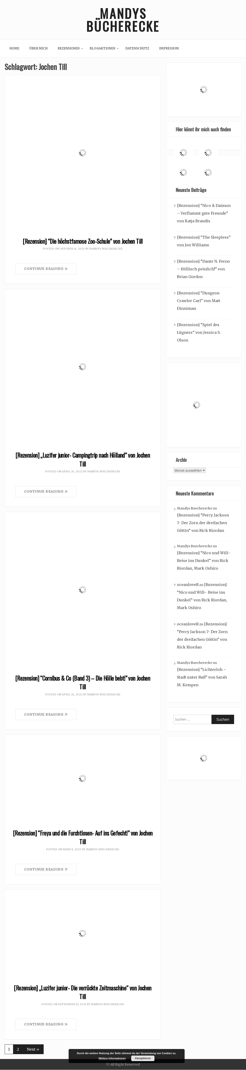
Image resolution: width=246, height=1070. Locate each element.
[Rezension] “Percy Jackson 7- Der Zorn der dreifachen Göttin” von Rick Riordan (203, 523)
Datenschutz (137, 49)
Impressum (169, 49)
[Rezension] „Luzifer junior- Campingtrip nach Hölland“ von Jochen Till (82, 459)
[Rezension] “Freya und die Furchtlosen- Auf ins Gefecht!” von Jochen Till (83, 837)
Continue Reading (46, 269)
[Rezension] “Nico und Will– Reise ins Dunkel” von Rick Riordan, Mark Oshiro (204, 561)
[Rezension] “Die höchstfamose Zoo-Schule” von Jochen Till (82, 241)
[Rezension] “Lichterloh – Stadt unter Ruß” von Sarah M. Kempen (202, 677)
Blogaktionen (102, 49)
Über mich (38, 49)
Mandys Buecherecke (106, 249)
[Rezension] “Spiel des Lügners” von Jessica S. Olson (199, 332)
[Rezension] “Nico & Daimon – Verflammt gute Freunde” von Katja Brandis (204, 213)
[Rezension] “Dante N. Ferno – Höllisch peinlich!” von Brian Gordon (203, 269)
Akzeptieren (143, 1058)
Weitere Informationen (112, 1058)
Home (14, 49)
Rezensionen (69, 49)
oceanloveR (188, 584)
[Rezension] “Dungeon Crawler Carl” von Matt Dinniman (198, 301)
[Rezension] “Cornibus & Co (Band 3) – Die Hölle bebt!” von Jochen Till (82, 682)
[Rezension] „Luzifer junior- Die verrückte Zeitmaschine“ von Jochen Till (82, 992)
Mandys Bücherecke (123, 20)
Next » (33, 1049)
